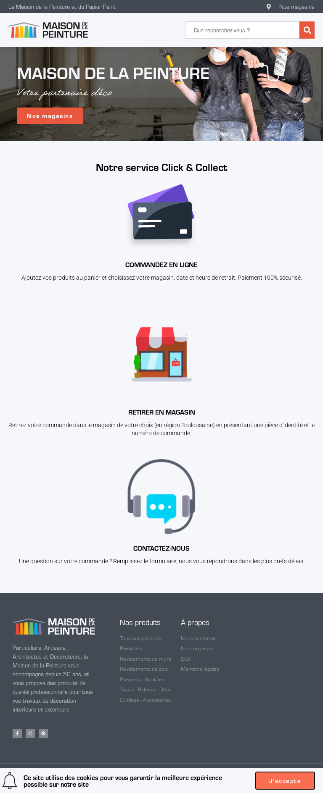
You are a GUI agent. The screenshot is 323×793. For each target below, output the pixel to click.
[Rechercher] (307, 30)
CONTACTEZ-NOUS (161, 548)
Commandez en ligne (161, 264)
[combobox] (242, 30)
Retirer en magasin (161, 411)
